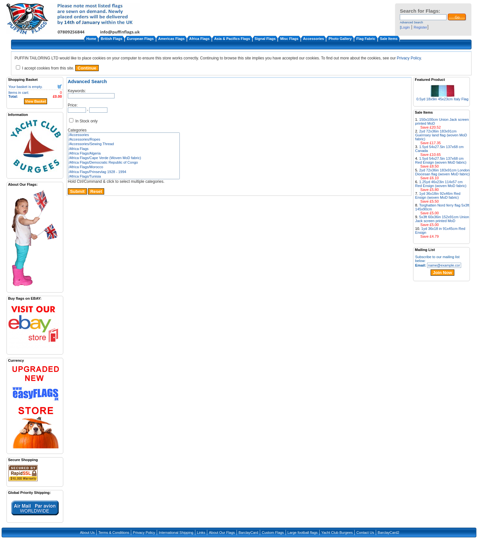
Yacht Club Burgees (337, 532)
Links (201, 532)
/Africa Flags (123, 149)
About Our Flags (222, 532)
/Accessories (123, 135)
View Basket (35, 101)
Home (91, 39)
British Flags (111, 39)
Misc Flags (289, 39)
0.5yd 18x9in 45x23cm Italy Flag (442, 99)
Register (420, 27)
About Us (87, 532)
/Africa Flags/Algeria (123, 153)
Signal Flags (265, 39)
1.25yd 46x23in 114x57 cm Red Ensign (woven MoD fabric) (440, 184)
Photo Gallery (340, 39)
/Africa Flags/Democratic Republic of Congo (123, 162)
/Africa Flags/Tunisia (123, 176)
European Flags (140, 39)
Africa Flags (199, 39)
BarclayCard (248, 532)
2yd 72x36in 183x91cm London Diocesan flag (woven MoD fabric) (442, 172)
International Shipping (176, 532)
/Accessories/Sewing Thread (123, 144)
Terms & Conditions (113, 532)
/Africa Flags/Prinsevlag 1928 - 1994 (123, 172)
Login (405, 27)
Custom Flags (273, 532)
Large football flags (303, 532)
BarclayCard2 (388, 532)
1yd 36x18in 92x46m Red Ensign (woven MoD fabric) (437, 195)
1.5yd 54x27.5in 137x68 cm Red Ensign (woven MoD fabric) (440, 160)
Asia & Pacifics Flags (232, 39)
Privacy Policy (409, 58)
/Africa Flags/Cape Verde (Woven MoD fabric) (123, 158)
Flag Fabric (365, 39)
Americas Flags (171, 39)
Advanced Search (411, 22)
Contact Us (365, 532)
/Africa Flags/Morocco (123, 167)
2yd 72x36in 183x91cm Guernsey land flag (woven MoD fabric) (441, 135)
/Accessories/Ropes (123, 139)
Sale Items (389, 39)
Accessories (313, 39)
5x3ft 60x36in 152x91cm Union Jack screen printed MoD (442, 219)
